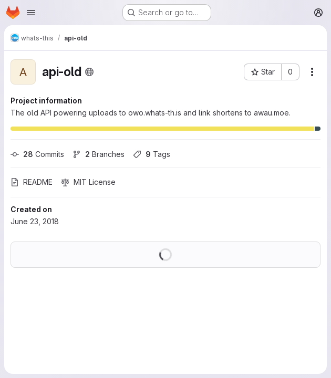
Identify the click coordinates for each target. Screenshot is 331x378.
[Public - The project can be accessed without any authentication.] (89, 72)
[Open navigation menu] (31, 12)
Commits (37, 154)
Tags (151, 154)
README (32, 181)
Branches (99, 154)
